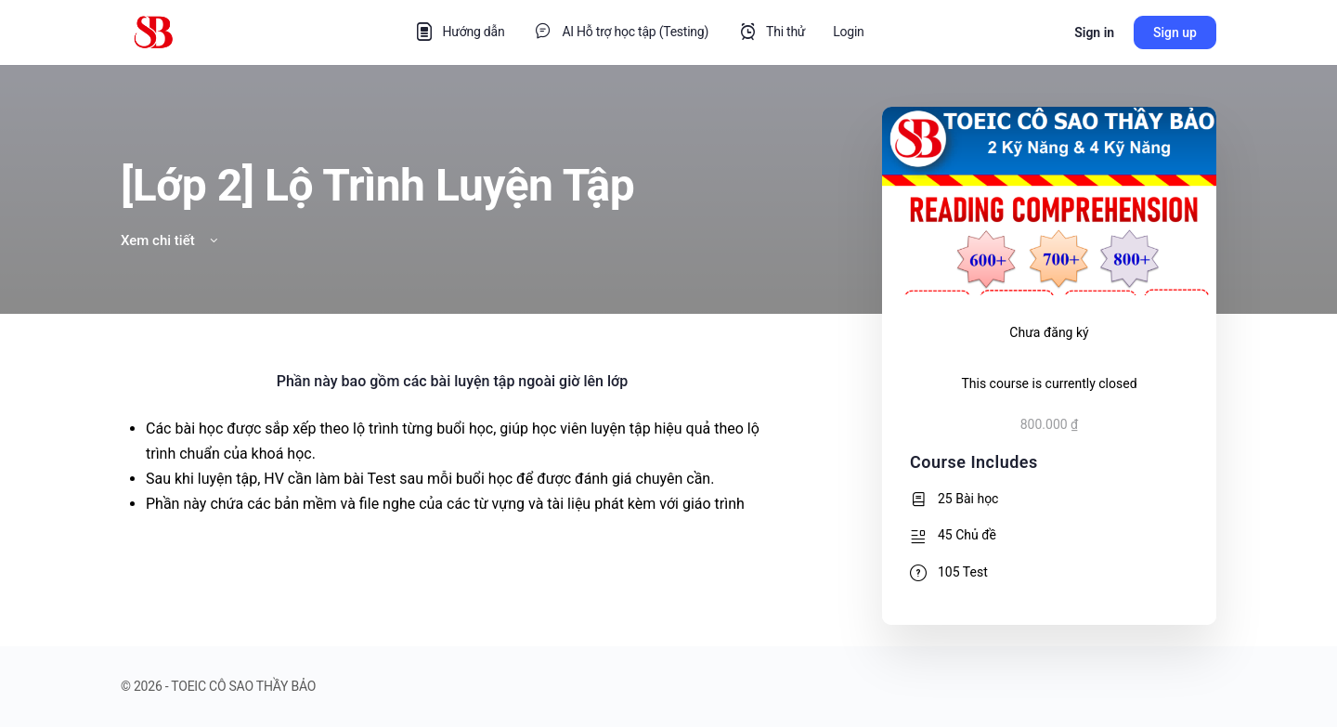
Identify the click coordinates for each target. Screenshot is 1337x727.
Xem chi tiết (171, 240)
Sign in (1094, 32)
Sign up (1175, 32)
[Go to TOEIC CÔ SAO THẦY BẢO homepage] (153, 31)
